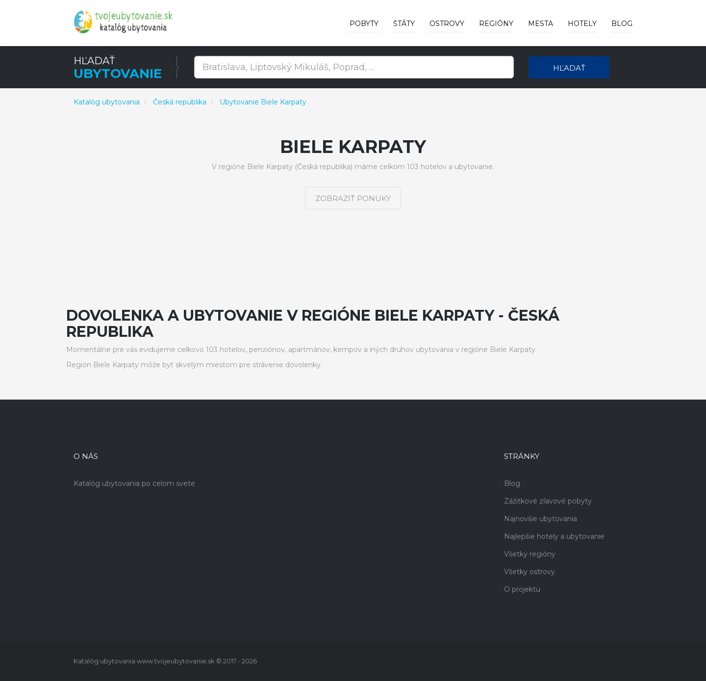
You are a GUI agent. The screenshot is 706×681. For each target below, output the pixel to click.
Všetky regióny (529, 554)
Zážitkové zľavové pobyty (548, 501)
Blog (621, 23)
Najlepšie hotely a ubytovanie (554, 536)
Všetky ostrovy (529, 571)
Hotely (582, 23)
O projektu (522, 589)
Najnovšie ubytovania (540, 518)
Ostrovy (446, 23)
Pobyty (364, 23)
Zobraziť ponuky (353, 198)
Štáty (404, 23)
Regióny (496, 23)
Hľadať (569, 68)
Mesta (540, 23)
